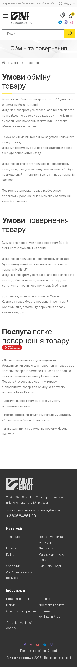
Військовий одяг (50, 566)
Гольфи (11, 548)
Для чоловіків (16, 536)
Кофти (10, 554)
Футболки (13, 566)
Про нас (44, 598)
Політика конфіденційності (38, 650)
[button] (70, 16)
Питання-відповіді (18, 598)
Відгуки (11, 605)
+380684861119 (21, 23)
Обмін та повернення (21, 611)
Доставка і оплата (51, 605)
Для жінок (46, 548)
